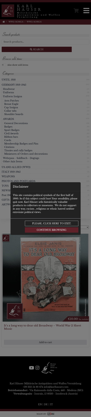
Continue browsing (51, 230)
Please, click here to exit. (51, 223)
